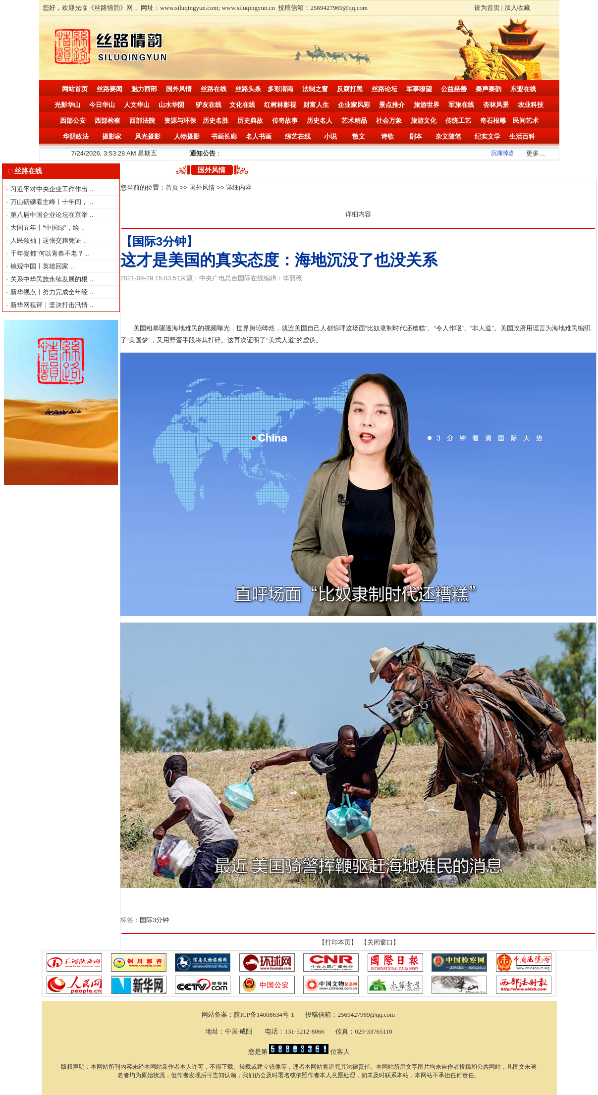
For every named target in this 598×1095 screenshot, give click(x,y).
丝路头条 (248, 89)
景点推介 (392, 104)
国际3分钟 (154, 920)
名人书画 (259, 136)
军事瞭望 (419, 89)
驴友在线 (208, 104)
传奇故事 (285, 120)
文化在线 (242, 104)
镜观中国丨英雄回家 (40, 266)
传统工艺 (458, 120)
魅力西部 (144, 89)
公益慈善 (454, 89)
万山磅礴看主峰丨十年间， (50, 202)
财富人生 (316, 104)
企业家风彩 (354, 104)
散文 (358, 136)
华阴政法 (76, 136)
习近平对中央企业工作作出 (50, 189)
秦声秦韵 (488, 89)
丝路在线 (213, 89)
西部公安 (73, 120)
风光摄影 (148, 136)
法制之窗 (315, 89)
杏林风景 (496, 104)
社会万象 (389, 120)
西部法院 (142, 120)
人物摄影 (187, 136)
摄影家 (111, 136)
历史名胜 (215, 120)
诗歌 (387, 136)
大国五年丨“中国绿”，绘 (45, 227)
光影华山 (67, 104)
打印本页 (338, 942)
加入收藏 (517, 7)
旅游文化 (423, 120)
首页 (171, 187)
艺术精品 (354, 120)
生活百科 (522, 136)
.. (91, 189)
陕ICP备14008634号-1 (265, 1014)
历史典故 (250, 120)
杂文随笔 (448, 136)
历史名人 (319, 120)
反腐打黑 (350, 89)
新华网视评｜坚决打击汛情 (50, 305)
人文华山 (137, 104)
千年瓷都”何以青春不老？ (47, 253)
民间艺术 (526, 120)
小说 (330, 136)
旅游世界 (426, 104)
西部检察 (107, 120)
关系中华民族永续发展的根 (50, 279)
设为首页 (487, 7)
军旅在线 (461, 104)
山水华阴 (171, 104)
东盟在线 (523, 89)
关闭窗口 (380, 942)
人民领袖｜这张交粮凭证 (46, 240)
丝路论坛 (384, 89)
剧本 (415, 136)
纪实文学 (487, 136)
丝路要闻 (109, 89)
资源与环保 (180, 120)
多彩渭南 (280, 89)
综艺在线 (298, 136)
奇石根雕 (493, 120)
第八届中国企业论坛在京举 (50, 214)
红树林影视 (280, 104)
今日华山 (102, 104)
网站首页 (75, 89)
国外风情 (179, 89)
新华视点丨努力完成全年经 (50, 292)
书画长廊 (224, 136)
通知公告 (203, 153)
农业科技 (531, 104)
